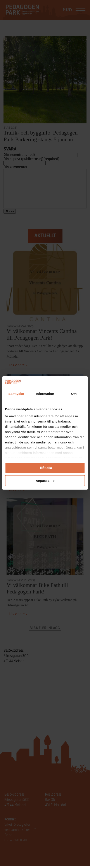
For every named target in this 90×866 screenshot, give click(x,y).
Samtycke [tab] (16, 393)
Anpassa (45, 480)
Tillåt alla (45, 468)
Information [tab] (45, 393)
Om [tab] (73, 393)
